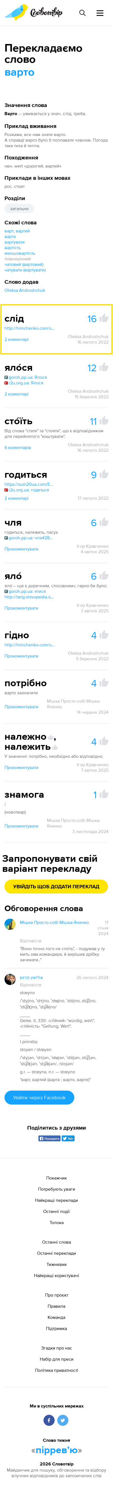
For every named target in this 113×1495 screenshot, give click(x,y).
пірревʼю (57, 1450)
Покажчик (56, 1177)
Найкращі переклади (56, 1200)
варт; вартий (17, 230)
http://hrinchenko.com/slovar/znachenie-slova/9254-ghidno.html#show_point (29, 644)
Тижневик (57, 1264)
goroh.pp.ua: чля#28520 (29, 537)
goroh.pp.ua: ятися (25, 591)
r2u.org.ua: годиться (26, 489)
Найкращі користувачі (56, 1275)
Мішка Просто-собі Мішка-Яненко (74, 703)
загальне (19, 208)
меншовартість (19, 253)
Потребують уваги (56, 1188)
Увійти (39, 1097)
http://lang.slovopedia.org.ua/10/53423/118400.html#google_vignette (29, 596)
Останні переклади (56, 1253)
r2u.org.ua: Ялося (23, 382)
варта (10, 236)
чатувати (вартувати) (25, 269)
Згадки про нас (56, 1347)
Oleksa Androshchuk (24, 290)
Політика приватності (56, 1370)
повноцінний (17, 258)
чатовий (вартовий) (23, 264)
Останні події (56, 1211)
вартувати (14, 241)
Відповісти (30, 940)
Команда (56, 1317)
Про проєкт (56, 1294)
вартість (12, 247)
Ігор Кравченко (93, 546)
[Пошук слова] (82, 12)
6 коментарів (17, 447)
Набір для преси (56, 1358)
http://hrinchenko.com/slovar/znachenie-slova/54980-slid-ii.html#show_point (29, 328)
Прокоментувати (21, 548)
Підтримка (56, 1328)
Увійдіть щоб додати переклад (56, 886)
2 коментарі (16, 339)
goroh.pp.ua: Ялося (25, 377)
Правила (56, 1306)
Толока (57, 1222)
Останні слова (56, 1241)
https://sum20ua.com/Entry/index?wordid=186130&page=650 (29, 484)
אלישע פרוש (31, 977)
